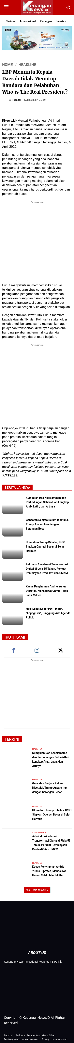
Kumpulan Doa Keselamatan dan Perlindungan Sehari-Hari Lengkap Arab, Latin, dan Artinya (47, 502)
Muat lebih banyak (37, 890)
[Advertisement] (37, 241)
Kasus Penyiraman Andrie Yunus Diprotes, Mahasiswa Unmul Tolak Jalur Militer (47, 591)
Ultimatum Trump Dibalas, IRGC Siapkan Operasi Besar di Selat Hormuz (45, 546)
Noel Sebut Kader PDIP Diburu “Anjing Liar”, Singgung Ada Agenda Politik (48, 613)
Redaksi (16, 100)
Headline (27, 64)
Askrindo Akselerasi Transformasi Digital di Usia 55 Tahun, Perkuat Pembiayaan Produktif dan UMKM (47, 569)
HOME (7, 64)
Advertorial (39, 833)
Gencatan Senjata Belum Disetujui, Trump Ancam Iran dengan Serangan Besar (47, 524)
